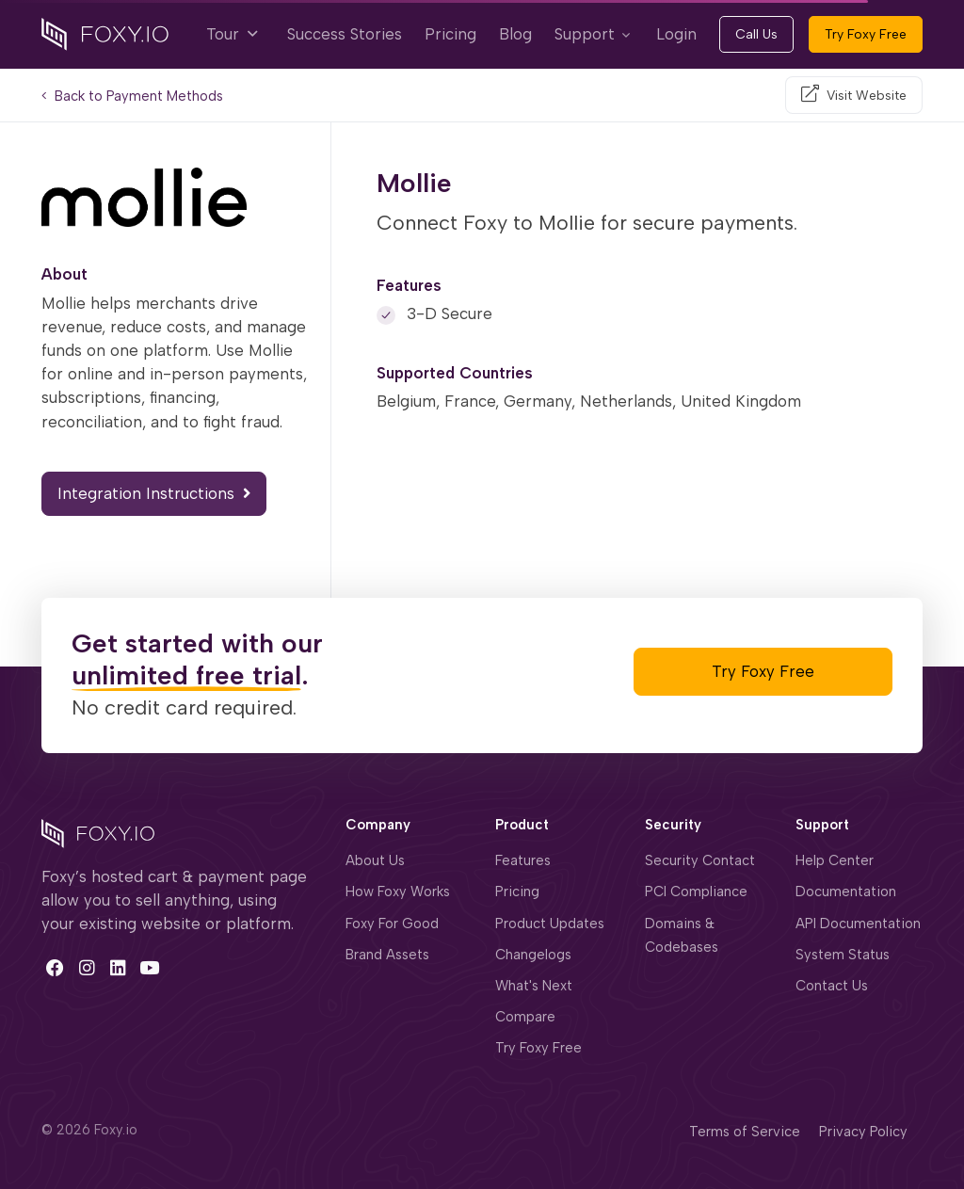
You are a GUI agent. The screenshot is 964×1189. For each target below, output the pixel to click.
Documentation (845, 891)
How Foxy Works (397, 891)
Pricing (450, 33)
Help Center (834, 860)
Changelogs (533, 954)
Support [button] (584, 33)
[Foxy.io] (105, 33)
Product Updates (549, 923)
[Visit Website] (854, 95)
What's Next (533, 985)
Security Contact (700, 860)
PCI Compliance (696, 891)
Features (523, 860)
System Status (842, 954)
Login (676, 33)
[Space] (97, 831)
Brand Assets (387, 954)
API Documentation (858, 923)
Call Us (756, 34)
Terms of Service (744, 1131)
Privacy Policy (863, 1131)
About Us (375, 860)
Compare (525, 1016)
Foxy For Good (392, 923)
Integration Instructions (153, 493)
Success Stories (344, 33)
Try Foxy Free (866, 34)
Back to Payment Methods (132, 96)
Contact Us (831, 985)
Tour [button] (231, 33)
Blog (515, 33)
